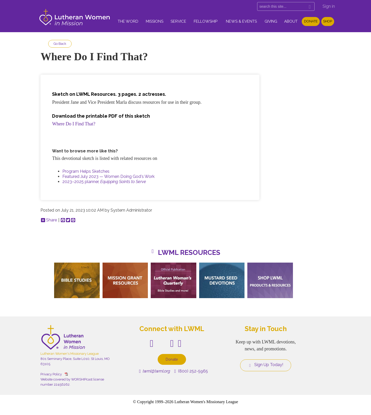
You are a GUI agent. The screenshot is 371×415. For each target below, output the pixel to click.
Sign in (329, 6)
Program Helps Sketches (85, 171)
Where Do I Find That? (73, 123)
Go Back (60, 44)
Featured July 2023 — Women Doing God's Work (108, 176)
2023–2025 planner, (104, 181)
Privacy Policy (51, 374)
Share (49, 220)
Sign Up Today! (265, 364)
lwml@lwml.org (154, 371)
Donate (311, 21)
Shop (327, 21)
